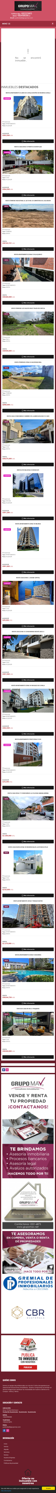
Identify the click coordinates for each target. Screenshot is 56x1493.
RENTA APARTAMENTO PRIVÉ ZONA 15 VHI (28, 739)
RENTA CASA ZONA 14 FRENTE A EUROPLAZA (28, 147)
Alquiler (6, 1449)
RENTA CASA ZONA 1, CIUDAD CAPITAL (28, 578)
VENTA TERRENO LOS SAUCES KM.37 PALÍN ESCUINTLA (28, 308)
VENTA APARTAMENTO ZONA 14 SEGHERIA (28, 955)
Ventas (6, 1446)
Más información (6, 1491)
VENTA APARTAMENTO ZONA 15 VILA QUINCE (28, 254)
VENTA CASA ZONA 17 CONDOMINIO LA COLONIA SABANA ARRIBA (28, 793)
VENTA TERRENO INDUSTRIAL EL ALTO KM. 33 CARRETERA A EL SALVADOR (28, 201)
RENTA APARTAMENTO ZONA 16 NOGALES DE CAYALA (28, 685)
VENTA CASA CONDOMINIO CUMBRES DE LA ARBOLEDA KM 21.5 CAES (28, 416)
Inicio (5, 1444)
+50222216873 (26, 13)
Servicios (6, 1452)
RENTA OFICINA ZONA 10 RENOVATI (28, 470)
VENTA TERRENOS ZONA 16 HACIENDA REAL (27, 362)
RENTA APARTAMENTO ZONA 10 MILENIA (28, 524)
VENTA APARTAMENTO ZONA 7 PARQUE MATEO (28, 901)
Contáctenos (8, 1460)
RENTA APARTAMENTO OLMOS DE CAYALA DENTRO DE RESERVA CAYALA (28, 93)
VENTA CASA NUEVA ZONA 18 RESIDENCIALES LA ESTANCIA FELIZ (28, 847)
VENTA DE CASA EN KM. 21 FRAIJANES (28, 1009)
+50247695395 (23, 15)
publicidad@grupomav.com (12, 1427)
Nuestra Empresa (9, 1458)
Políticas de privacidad (11, 1463)
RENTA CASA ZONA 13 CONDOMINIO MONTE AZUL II (28, 632)
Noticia (6, 1455)
